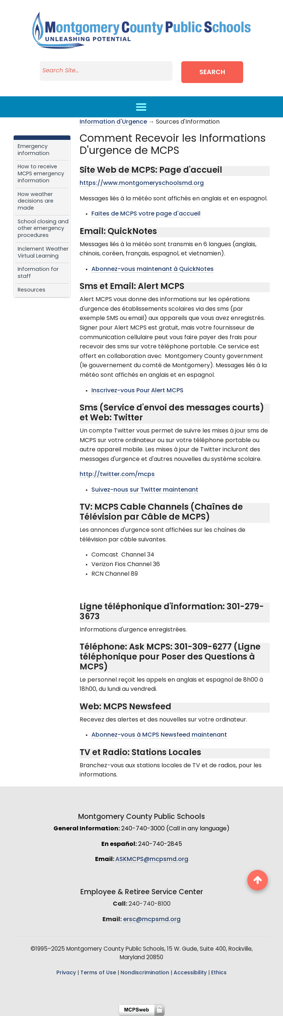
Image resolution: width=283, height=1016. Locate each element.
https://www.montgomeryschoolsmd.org (142, 183)
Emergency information (33, 150)
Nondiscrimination (144, 973)
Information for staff (38, 273)
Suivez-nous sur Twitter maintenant (144, 490)
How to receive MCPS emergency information (41, 173)
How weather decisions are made (35, 201)
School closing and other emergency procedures (43, 228)
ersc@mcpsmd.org (152, 920)
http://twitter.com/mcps (117, 475)
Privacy (66, 973)
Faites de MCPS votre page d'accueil (145, 214)
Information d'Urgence (113, 122)
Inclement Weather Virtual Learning (43, 253)
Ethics (219, 973)
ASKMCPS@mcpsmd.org (151, 859)
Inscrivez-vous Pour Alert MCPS (137, 391)
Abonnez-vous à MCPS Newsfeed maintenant (159, 735)
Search (212, 72)
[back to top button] (257, 880)
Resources (31, 290)
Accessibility (190, 973)
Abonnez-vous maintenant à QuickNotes (152, 269)
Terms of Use (98, 973)
